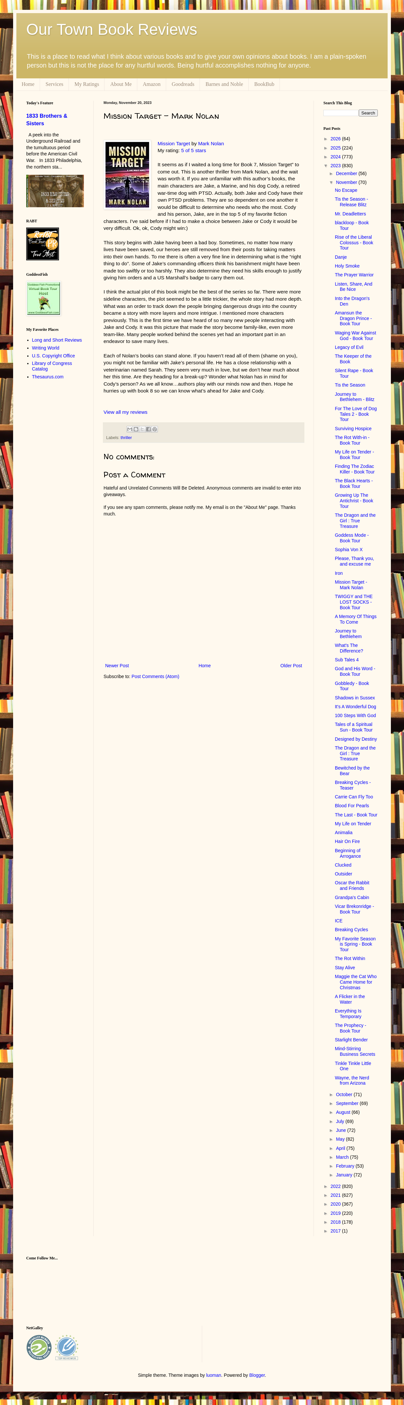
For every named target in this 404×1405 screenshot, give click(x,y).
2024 (336, 156)
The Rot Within (350, 958)
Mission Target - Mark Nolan (351, 584)
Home (28, 84)
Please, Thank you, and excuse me (354, 561)
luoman (213, 1375)
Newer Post (117, 665)
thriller (126, 437)
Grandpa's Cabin (352, 897)
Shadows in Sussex (355, 697)
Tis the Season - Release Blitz (351, 201)
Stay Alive (345, 967)
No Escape (346, 190)
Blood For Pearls (352, 805)
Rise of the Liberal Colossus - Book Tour (354, 242)
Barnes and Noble (224, 84)
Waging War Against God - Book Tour (355, 335)
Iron (339, 573)
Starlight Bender (351, 1039)
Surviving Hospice (353, 428)
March (343, 1157)
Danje (341, 257)
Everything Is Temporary (348, 1013)
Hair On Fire (347, 841)
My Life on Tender (353, 823)
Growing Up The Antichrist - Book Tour (354, 500)
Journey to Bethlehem (348, 633)
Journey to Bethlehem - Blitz (355, 396)
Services (54, 84)
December (347, 173)
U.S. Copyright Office (53, 355)
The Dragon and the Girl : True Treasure (355, 520)
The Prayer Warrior (354, 274)
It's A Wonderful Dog (355, 706)
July (340, 1121)
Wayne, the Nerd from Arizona (352, 1080)
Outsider (343, 873)
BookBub (264, 84)
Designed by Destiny (356, 739)
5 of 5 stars (193, 150)
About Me (120, 84)
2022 (336, 1186)
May (341, 1139)
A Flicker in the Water (350, 999)
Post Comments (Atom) (155, 676)
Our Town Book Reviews (111, 29)
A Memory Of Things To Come (355, 619)
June (341, 1130)
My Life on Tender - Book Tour (354, 454)
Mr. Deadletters (350, 213)
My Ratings (86, 84)
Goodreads (183, 84)
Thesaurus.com (48, 376)
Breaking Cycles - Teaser (353, 785)
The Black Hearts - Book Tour (354, 483)
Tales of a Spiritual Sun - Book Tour (354, 727)
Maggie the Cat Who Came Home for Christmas (356, 982)
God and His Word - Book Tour (355, 671)
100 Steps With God (355, 715)
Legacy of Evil (349, 347)
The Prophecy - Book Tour (350, 1028)
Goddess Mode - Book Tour (352, 537)
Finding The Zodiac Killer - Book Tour (355, 469)
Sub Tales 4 (347, 659)
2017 (336, 1231)
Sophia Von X (349, 549)
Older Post (291, 665)
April (341, 1148)
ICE (338, 920)
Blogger (257, 1375)
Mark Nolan (211, 143)
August (343, 1112)
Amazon (152, 84)
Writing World (46, 348)
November (347, 182)
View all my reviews (125, 412)
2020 (336, 1204)
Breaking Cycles (351, 929)
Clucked (343, 865)
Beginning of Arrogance (348, 853)
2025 (336, 148)
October (345, 1094)
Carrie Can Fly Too (354, 796)
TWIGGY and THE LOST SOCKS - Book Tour (354, 602)
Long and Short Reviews (57, 340)
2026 (336, 138)
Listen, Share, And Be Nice (353, 286)
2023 (336, 165)
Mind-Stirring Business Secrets (355, 1051)
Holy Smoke (347, 266)
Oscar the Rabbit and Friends (352, 885)
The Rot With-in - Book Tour (352, 440)
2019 (336, 1213)
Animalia (344, 832)
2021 (336, 1195)
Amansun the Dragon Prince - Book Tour (353, 318)
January (345, 1174)
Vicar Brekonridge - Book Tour (354, 909)
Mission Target (174, 143)
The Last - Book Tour (356, 814)
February (346, 1166)
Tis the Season (350, 385)
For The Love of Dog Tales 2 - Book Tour (356, 414)
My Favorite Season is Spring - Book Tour (355, 944)
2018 (336, 1222)
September (347, 1103)
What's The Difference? (349, 648)
